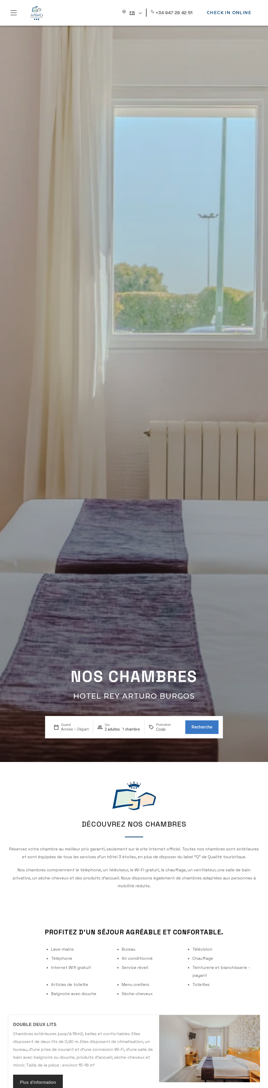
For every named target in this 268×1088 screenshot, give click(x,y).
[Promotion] (168, 729)
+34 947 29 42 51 (174, 12)
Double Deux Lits (35, 1024)
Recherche (202, 727)
